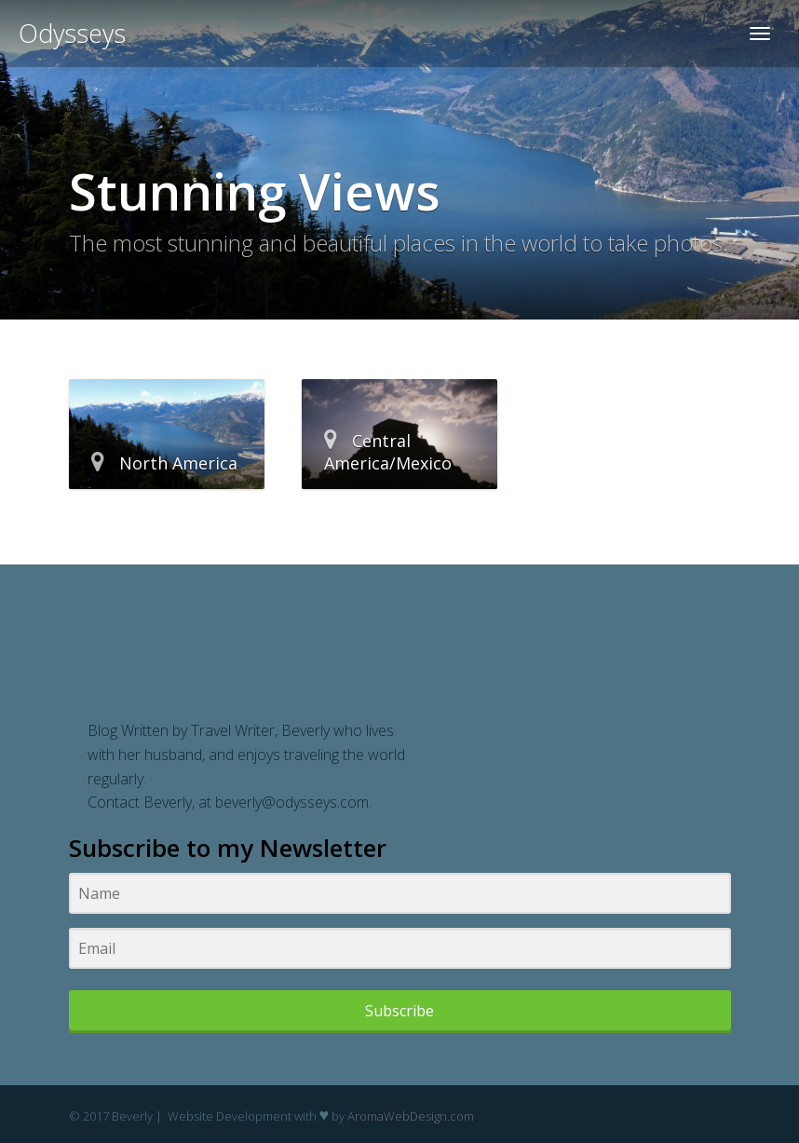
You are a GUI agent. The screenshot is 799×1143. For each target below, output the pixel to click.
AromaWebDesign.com (410, 1116)
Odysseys (72, 33)
